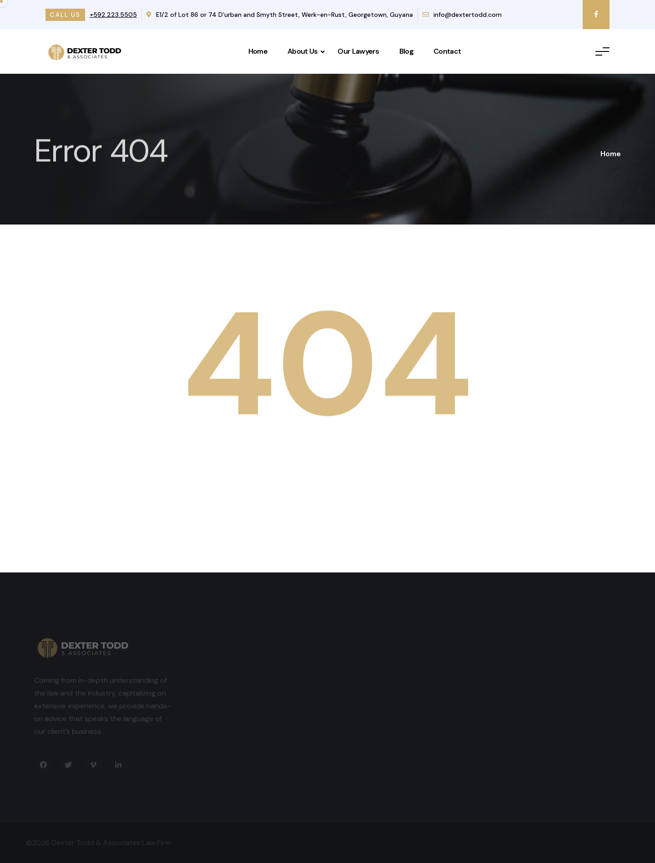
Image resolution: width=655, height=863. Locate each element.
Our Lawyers (358, 51)
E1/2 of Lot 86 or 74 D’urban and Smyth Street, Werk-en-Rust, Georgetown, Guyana (279, 14)
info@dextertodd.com (462, 14)
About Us (302, 51)
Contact (447, 51)
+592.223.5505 (113, 14)
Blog (406, 51)
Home (257, 51)
